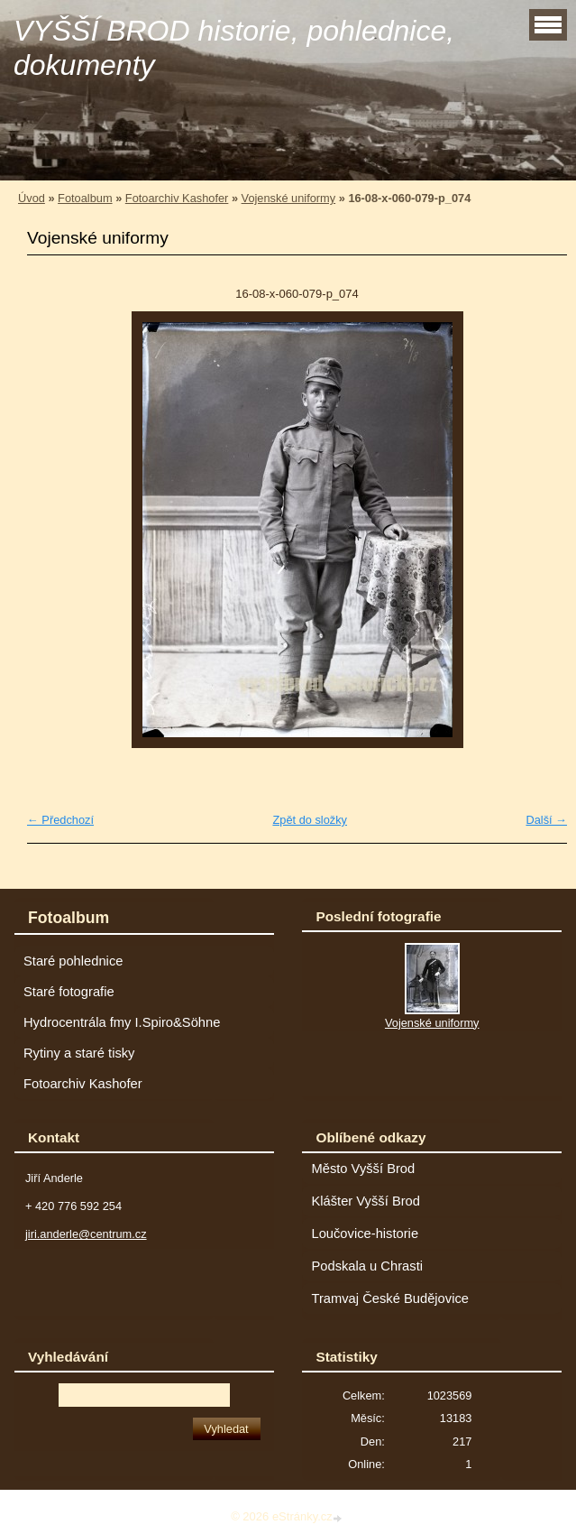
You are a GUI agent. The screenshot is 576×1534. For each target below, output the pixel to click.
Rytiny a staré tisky (79, 1053)
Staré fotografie (68, 991)
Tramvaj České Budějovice (390, 1298)
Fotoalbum (85, 198)
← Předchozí (60, 820)
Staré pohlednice (73, 961)
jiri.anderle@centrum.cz (86, 1234)
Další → (546, 820)
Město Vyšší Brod (363, 1168)
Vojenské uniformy (289, 198)
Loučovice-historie (364, 1233)
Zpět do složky (309, 820)
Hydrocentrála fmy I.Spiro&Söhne (121, 1022)
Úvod (31, 198)
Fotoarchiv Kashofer (177, 198)
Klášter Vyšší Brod (365, 1201)
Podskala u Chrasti (367, 1266)
